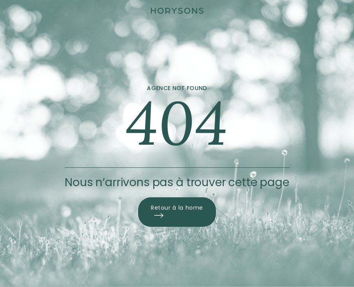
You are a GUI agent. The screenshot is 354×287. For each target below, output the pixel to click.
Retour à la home (177, 212)
